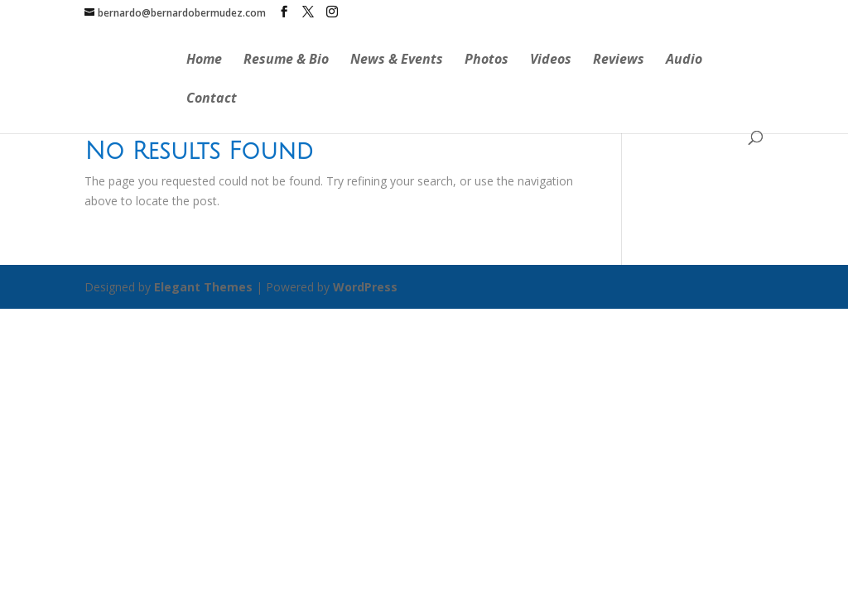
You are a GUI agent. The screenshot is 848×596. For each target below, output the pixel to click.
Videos (550, 60)
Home (204, 60)
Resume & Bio (286, 60)
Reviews (618, 60)
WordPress (365, 287)
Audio (684, 60)
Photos (486, 60)
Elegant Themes (203, 287)
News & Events (396, 60)
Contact (211, 99)
